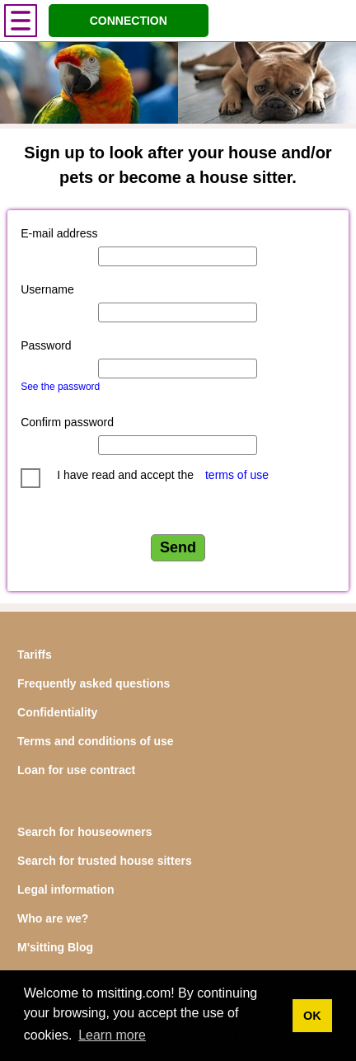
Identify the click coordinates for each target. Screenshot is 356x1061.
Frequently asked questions (93, 683)
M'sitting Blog (55, 947)
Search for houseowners (84, 831)
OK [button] (312, 1015)
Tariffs (34, 654)
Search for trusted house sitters (104, 860)
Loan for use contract (76, 770)
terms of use (237, 474)
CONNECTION (128, 20)
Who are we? (52, 918)
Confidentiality (57, 712)
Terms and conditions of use (95, 741)
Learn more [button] (112, 1035)
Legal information (65, 889)
